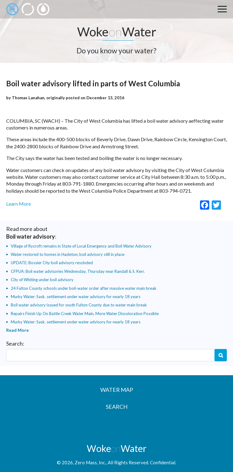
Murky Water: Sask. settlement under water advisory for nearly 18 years (75, 296)
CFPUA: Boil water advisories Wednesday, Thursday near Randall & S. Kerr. (78, 271)
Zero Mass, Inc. (90, 462)
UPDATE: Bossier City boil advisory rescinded (52, 262)
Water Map (116, 389)
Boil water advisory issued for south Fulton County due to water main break (79, 304)
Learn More (18, 204)
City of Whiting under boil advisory (42, 279)
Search (220, 355)
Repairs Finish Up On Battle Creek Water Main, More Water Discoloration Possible (85, 313)
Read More (17, 330)
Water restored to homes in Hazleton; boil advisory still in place (67, 254)
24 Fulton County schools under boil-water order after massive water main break (83, 288)
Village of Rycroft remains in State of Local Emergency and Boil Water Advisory (81, 246)
